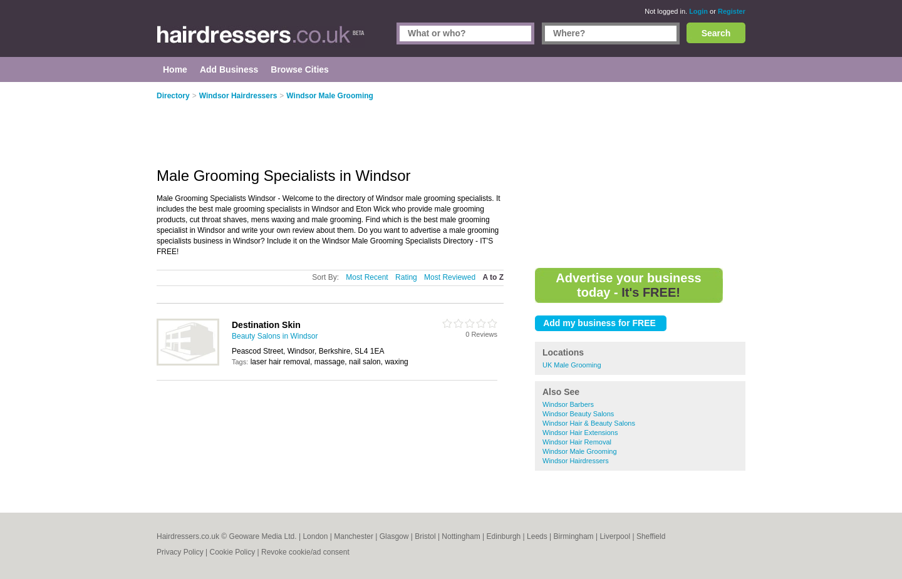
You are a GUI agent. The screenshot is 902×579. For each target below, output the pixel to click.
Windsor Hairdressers (575, 460)
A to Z (493, 277)
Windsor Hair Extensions (580, 432)
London (315, 536)
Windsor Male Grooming (579, 451)
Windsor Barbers (568, 404)
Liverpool (614, 536)
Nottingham (461, 536)
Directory (173, 95)
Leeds (537, 536)
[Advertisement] (640, 175)
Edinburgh (504, 536)
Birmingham (574, 536)
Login (698, 11)
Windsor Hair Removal (576, 442)
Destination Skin (266, 325)
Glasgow (394, 536)
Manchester (353, 536)
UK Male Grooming (571, 365)
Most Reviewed (449, 277)
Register (731, 11)
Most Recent (367, 277)
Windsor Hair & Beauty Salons (588, 423)
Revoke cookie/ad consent (305, 552)
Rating (406, 277)
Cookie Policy (232, 552)
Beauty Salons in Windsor (275, 336)
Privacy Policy (180, 552)
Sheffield (650, 536)
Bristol (425, 536)
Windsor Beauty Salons (578, 414)
